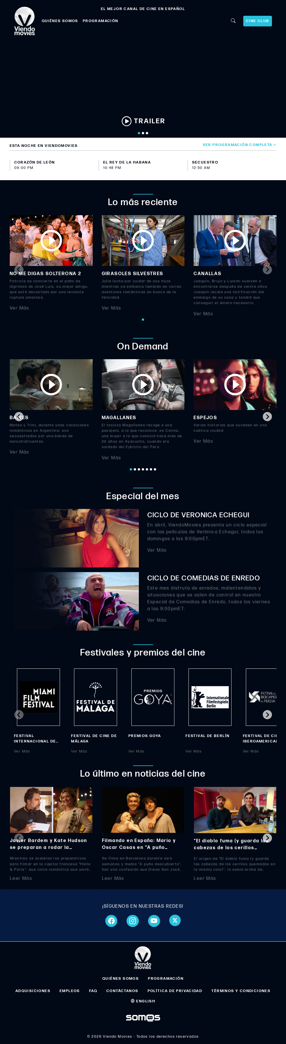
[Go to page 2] (135, 469)
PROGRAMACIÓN (100, 21)
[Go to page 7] (155, 469)
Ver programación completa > (240, 145)
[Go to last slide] (19, 416)
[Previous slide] (19, 269)
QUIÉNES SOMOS (60, 21)
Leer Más (21, 878)
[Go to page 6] (151, 469)
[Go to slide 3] (147, 133)
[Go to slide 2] (143, 133)
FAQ (93, 991)
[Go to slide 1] (139, 133)
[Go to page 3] (139, 469)
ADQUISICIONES (32, 991)
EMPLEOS (70, 991)
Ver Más (19, 308)
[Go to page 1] (143, 319)
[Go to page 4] (143, 469)
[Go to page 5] (147, 469)
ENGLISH (143, 1001)
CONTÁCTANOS (122, 991)
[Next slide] (267, 269)
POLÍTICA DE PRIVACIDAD (175, 991)
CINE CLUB (257, 21)
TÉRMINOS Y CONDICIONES (241, 991)
